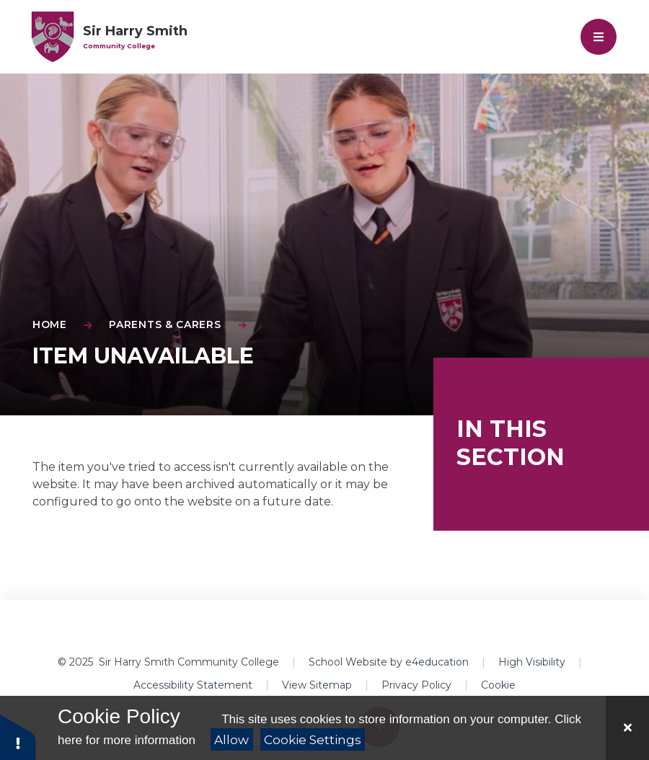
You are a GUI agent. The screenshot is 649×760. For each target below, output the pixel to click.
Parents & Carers (165, 324)
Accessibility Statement (192, 685)
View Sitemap (317, 685)
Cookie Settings (312, 740)
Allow (231, 740)
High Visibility (531, 661)
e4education (437, 661)
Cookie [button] (498, 685)
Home (49, 324)
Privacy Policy (416, 685)
